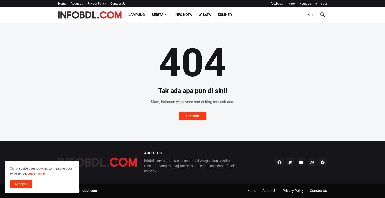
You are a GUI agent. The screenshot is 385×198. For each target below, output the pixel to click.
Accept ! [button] (21, 184)
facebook (277, 3)
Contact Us (117, 3)
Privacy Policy (96, 3)
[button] (310, 14)
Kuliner (225, 15)
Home (62, 3)
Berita (157, 15)
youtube (305, 3)
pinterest (321, 3)
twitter (291, 3)
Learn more (36, 173)
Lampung (136, 15)
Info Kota (183, 15)
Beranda (192, 116)
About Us (77, 3)
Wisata (205, 15)
